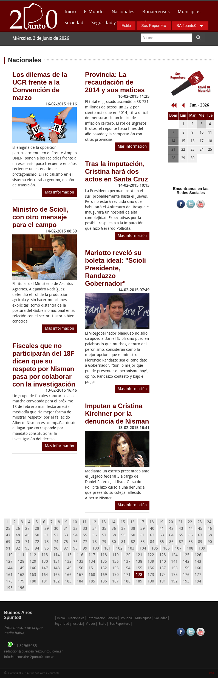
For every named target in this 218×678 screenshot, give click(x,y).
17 (142, 522)
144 (9, 568)
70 (18, 542)
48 (18, 535)
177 (198, 575)
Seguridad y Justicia (111, 23)
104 (143, 549)
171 (127, 575)
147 (44, 568)
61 (142, 535)
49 (27, 535)
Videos (90, 624)
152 (103, 568)
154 (127, 568)
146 (33, 568)
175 (174, 575)
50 (37, 535)
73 (46, 542)
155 (139, 568)
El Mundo (94, 12)
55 (85, 535)
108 (190, 549)
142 (186, 562)
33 (85, 529)
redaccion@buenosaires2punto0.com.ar (33, 651)
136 (115, 562)
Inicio (70, 12)
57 (104, 535)
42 (171, 529)
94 (37, 549)
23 (199, 522)
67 (200, 535)
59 (123, 535)
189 (139, 581)
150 (80, 568)
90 (210, 542)
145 (21, 568)
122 (151, 555)
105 (154, 549)
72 (37, 542)
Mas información (59, 192)
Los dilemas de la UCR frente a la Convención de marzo (39, 86)
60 (133, 535)
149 (68, 568)
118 (103, 555)
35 (104, 529)
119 (115, 555)
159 (186, 568)
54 (75, 535)
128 (21, 562)
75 (66, 542)
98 (75, 549)
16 (132, 522)
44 (190, 529)
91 (8, 549)
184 (80, 581)
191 (162, 581)
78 (94, 542)
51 (46, 535)
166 (68, 575)
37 (123, 529)
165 (56, 575)
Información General (102, 618)
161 (9, 575)
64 (171, 535)
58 (114, 535)
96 (56, 549)
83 (142, 542)
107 (178, 549)
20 (171, 522)
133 (80, 562)
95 (46, 549)
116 (80, 555)
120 (127, 555)
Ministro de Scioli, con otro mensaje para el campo (40, 217)
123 (162, 555)
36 (114, 529)
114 (56, 555)
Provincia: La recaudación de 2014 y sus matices (115, 82)
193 (186, 581)
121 (139, 555)
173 (151, 575)
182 (56, 581)
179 (21, 581)
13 (103, 522)
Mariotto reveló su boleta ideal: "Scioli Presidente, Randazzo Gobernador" (115, 268)
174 (162, 575)
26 (18, 529)
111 (21, 555)
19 (161, 522)
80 (114, 542)
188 (127, 581)
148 (56, 568)
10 (75, 522)
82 (133, 542)
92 (18, 549)
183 (68, 581)
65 (181, 535)
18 (151, 522)
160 (198, 568)
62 (152, 535)
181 (44, 581)
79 (104, 542)
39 (142, 529)
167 (80, 575)
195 (9, 588)
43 (181, 529)
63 (162, 535)
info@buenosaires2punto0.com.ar (29, 657)
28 (37, 529)
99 (85, 549)
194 (198, 581)
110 (9, 555)
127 (9, 562)
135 (103, 562)
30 (56, 529)
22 (190, 522)
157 (162, 568)
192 (174, 581)
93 (27, 549)
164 (44, 575)
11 (84, 522)
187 (115, 581)
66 (190, 535)
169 (103, 575)
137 (127, 562)
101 (107, 549)
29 (46, 529)
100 (95, 549)
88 (190, 542)
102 (119, 549)
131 (56, 562)
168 (92, 575)
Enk (211, 673)
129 (33, 562)
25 (8, 529)
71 (27, 542)
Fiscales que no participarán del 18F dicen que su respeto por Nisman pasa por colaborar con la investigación (43, 365)
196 (21, 588)
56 (94, 535)
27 (27, 529)
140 (162, 562)
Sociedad (73, 23)
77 (85, 542)
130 (44, 562)
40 (152, 529)
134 (92, 562)
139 (151, 562)
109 (202, 549)
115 (68, 555)
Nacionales (123, 12)
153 (115, 568)
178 (9, 581)
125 (186, 555)
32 (75, 529)
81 (123, 542)
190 (151, 581)
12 (94, 522)
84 (152, 542)
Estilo (126, 25)
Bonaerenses (154, 14)
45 (200, 529)
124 (174, 555)
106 (166, 549)
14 (113, 522)
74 (56, 542)
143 (198, 562)
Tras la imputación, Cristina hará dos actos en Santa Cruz (116, 171)
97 (66, 549)
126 (198, 555)
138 (139, 562)
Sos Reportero (153, 25)
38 (133, 529)
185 (92, 581)
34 (94, 529)
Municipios (189, 12)
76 (75, 542)
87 (181, 542)
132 (68, 562)
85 (162, 542)
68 (210, 535)
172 (139, 575)
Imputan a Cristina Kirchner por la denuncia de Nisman (117, 413)
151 (92, 568)
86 (171, 542)
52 (56, 535)
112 (33, 555)
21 (180, 522)
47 (8, 535)
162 (21, 575)
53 (66, 535)
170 (115, 575)
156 (151, 568)
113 (44, 555)
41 (162, 529)
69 (8, 542)
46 (210, 529)
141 (174, 562)
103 (131, 549)
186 (103, 581)
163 (33, 575)
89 (200, 542)
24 (209, 522)
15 (123, 522)
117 (92, 555)
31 (66, 529)
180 (33, 581)
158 (174, 568)
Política (126, 618)
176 (186, 575)
